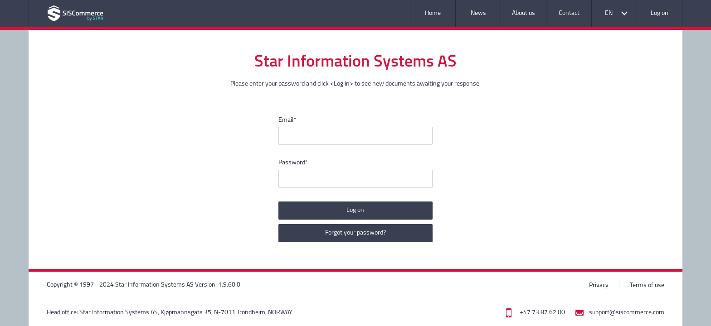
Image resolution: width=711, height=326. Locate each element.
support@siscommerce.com (626, 312)
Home (433, 13)
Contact (569, 13)
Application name (75, 13)
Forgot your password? (355, 233)
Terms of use (647, 285)
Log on (659, 13)
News (478, 13)
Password (293, 162)
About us (523, 13)
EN (609, 13)
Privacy (599, 285)
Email (287, 120)
